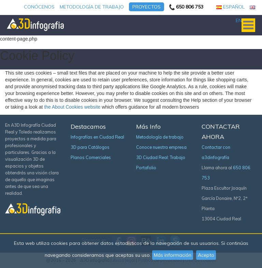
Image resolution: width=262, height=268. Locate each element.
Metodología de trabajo (92, 7)
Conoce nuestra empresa (161, 147)
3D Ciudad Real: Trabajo (160, 157)
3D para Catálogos (90, 147)
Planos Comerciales (91, 157)
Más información (172, 255)
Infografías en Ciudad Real (97, 137)
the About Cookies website (72, 107)
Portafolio (146, 167)
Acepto (206, 255)
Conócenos (39, 7)
